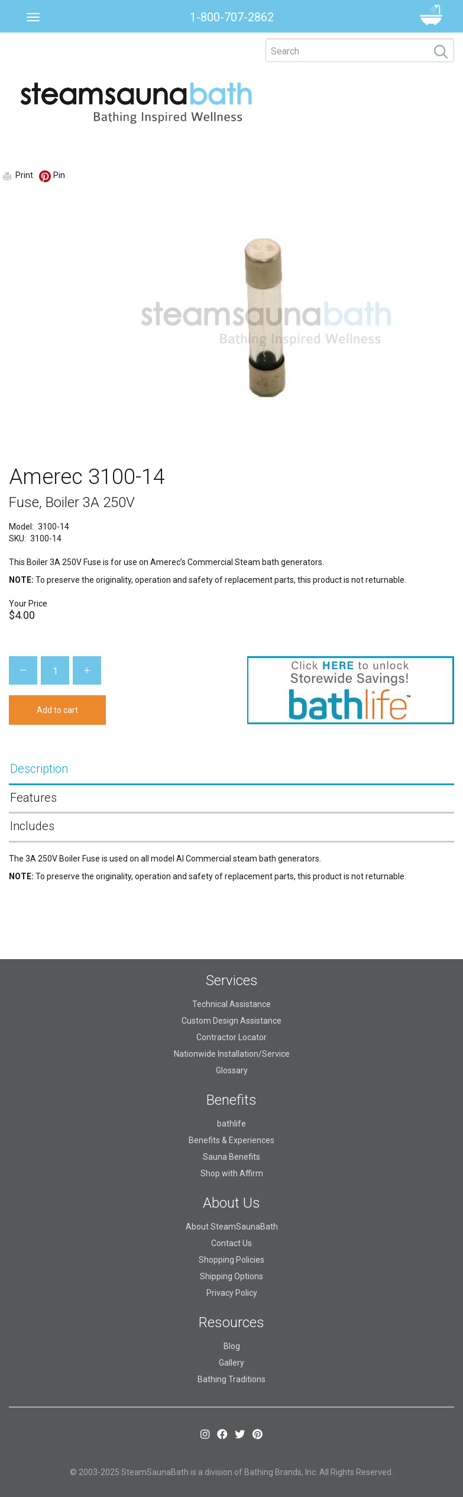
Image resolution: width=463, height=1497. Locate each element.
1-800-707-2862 (232, 17)
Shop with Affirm (231, 1173)
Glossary (232, 1070)
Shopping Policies (231, 1259)
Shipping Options (231, 1276)
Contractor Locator (231, 1037)
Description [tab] (39, 769)
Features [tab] (33, 798)
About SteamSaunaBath (232, 1226)
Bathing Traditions (231, 1379)
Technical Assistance (231, 1004)
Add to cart (57, 710)
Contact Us (231, 1243)
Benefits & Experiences (231, 1140)
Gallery (231, 1362)
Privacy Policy (231, 1293)
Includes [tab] (32, 826)
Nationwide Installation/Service (232, 1054)
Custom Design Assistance (231, 1020)
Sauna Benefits (231, 1157)
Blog (232, 1346)
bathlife (231, 1123)
